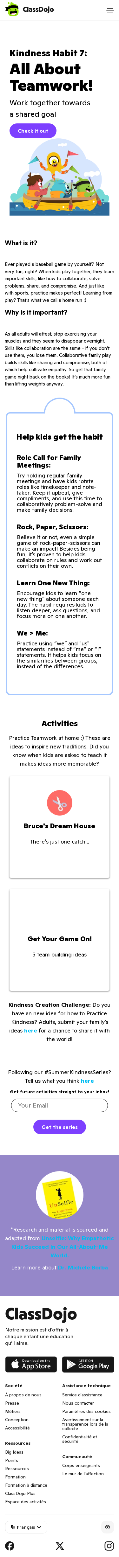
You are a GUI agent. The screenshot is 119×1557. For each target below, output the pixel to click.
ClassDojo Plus (20, 1493)
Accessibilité (17, 1428)
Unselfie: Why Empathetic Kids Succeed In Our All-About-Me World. (62, 1246)
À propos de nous (23, 1395)
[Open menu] (110, 10)
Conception (17, 1419)
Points (11, 1460)
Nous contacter (78, 1403)
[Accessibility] (107, 1527)
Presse (12, 1403)
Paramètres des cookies (86, 1411)
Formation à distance (26, 1485)
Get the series (60, 1127)
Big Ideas (14, 1452)
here (30, 1030)
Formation (15, 1477)
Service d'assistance (82, 1395)
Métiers (13, 1411)
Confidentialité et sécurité (79, 1439)
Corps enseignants (81, 1465)
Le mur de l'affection (83, 1474)
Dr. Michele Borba (83, 1267)
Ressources (17, 1468)
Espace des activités (25, 1502)
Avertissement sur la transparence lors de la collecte (85, 1424)
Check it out (33, 131)
